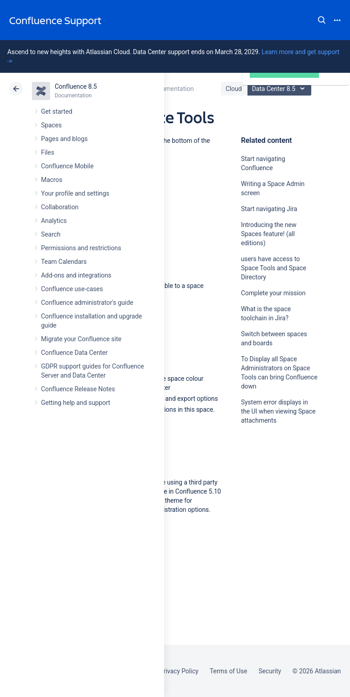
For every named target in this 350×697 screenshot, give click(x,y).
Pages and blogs (64, 138)
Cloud (234, 88)
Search (321, 20)
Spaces (51, 125)
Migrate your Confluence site (81, 339)
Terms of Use (228, 671)
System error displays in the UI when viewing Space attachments (278, 411)
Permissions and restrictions (81, 248)
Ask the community (273, 509)
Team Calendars (64, 261)
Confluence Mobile (67, 166)
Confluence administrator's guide (87, 302)
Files (47, 152)
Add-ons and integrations (76, 275)
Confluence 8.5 (76, 86)
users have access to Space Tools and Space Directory (273, 268)
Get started (56, 111)
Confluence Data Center (74, 352)
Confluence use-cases (72, 289)
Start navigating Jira (269, 208)
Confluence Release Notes (78, 389)
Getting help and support (75, 402)
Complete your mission (273, 293)
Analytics (54, 220)
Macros (51, 179)
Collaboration (59, 207)
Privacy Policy (179, 671)
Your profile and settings (75, 193)
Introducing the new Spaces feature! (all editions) (269, 234)
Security (269, 671)
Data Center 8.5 (280, 88)
